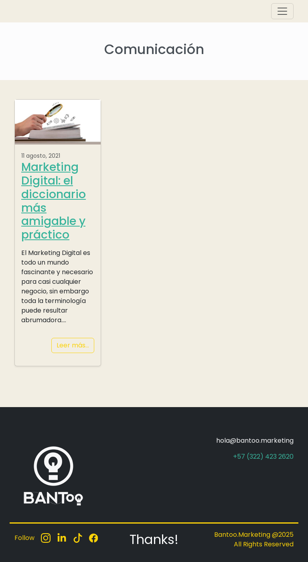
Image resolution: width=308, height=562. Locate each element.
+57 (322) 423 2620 (263, 456)
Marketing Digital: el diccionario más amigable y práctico (53, 201)
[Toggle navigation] (282, 11)
